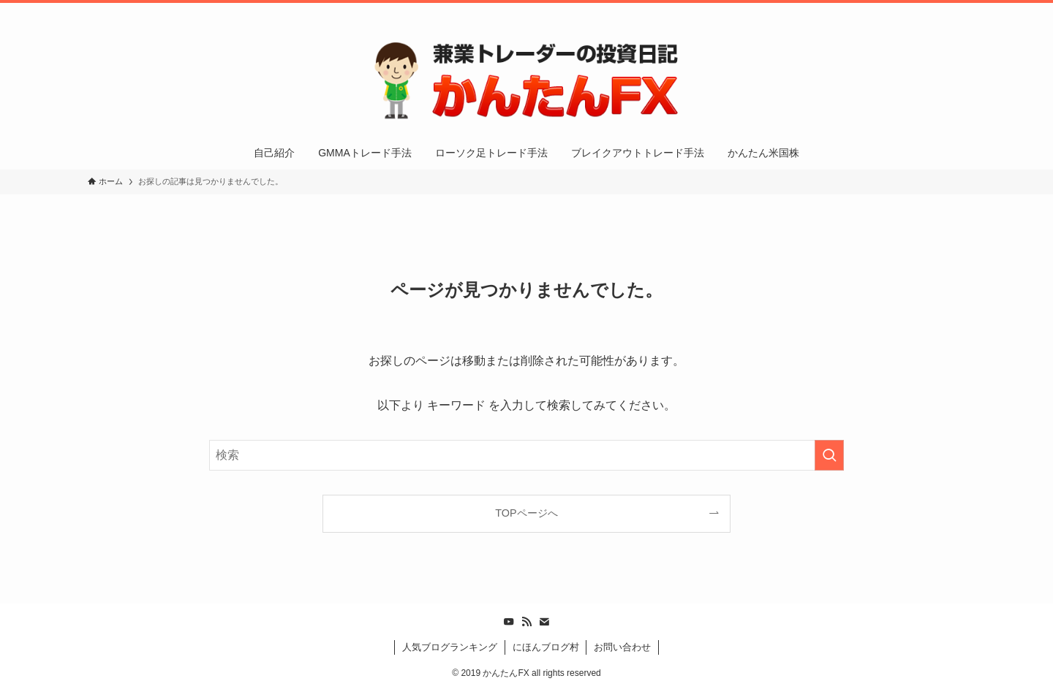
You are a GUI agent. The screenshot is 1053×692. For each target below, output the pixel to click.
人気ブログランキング (449, 647)
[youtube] (898, 11)
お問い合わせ (622, 647)
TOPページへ (526, 513)
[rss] (917, 11)
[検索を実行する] (829, 455)
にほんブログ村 (546, 647)
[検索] (955, 11)
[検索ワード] (526, 455)
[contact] (936, 11)
